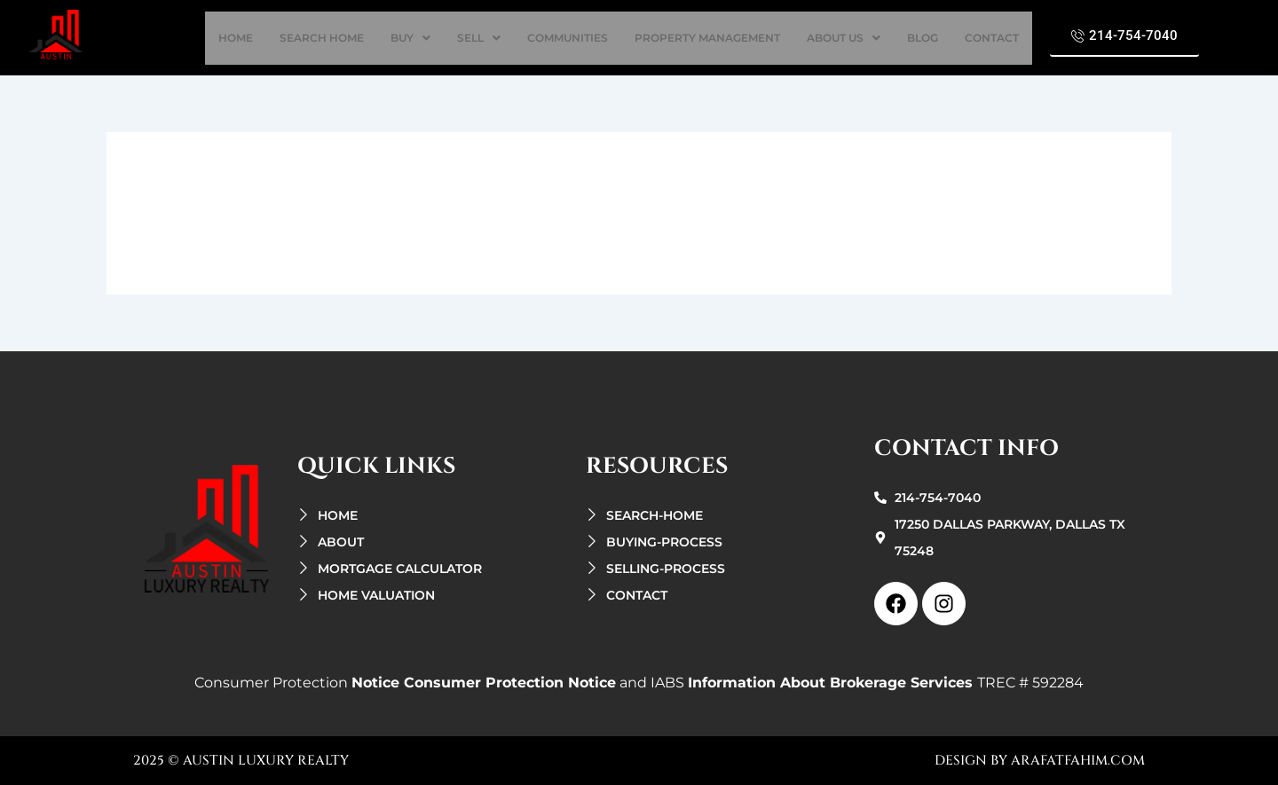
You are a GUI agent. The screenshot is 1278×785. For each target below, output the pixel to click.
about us (843, 37)
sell (479, 37)
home (235, 37)
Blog (922, 37)
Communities (567, 37)
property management (707, 37)
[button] (410, 38)
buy (410, 37)
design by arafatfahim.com (1040, 760)
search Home (322, 37)
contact (992, 37)
